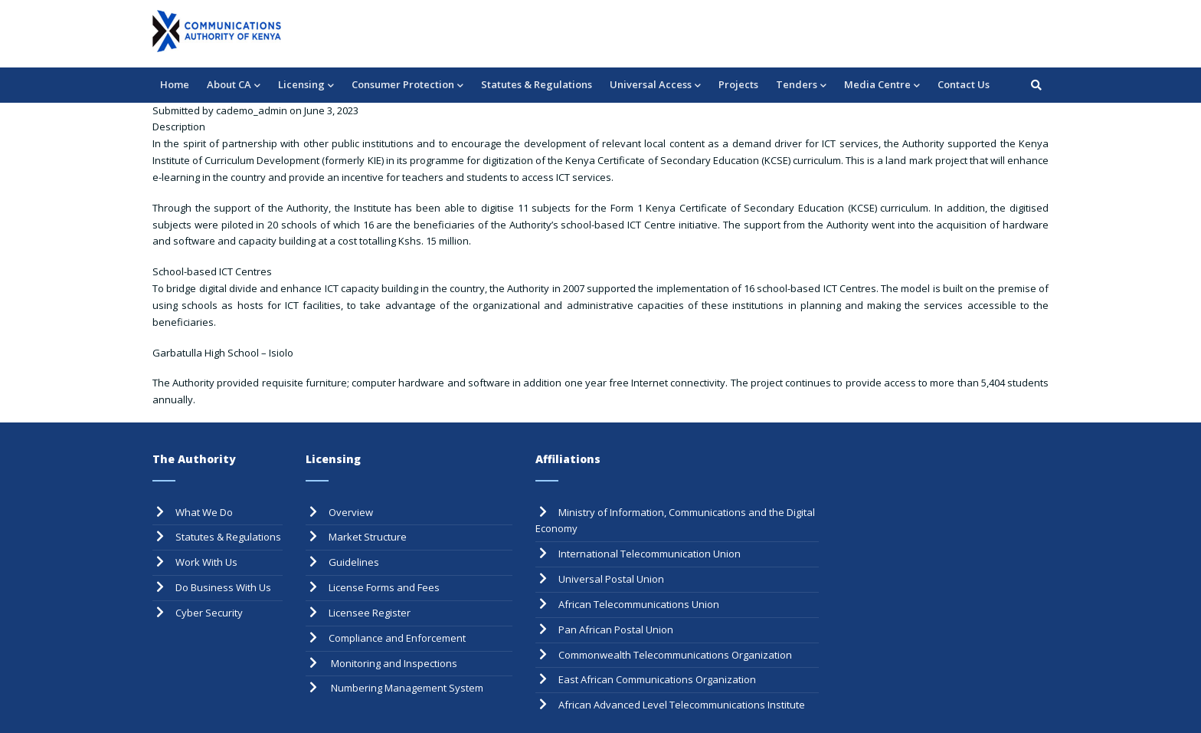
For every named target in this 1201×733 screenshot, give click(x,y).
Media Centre (882, 85)
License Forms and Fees (384, 587)
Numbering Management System (406, 688)
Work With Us (206, 562)
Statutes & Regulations (536, 84)
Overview (351, 512)
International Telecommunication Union (649, 553)
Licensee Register (370, 613)
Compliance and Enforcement (397, 638)
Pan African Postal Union (615, 629)
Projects (738, 84)
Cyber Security (209, 613)
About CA (233, 85)
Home (174, 84)
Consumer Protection (407, 85)
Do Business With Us (223, 587)
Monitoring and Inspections (393, 663)
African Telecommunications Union (638, 604)
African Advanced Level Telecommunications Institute (681, 705)
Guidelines (354, 562)
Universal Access (655, 85)
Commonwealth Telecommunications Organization (675, 655)
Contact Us (964, 84)
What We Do (204, 512)
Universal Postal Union (611, 579)
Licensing (306, 85)
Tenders (801, 85)
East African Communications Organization (657, 679)
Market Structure (368, 537)
